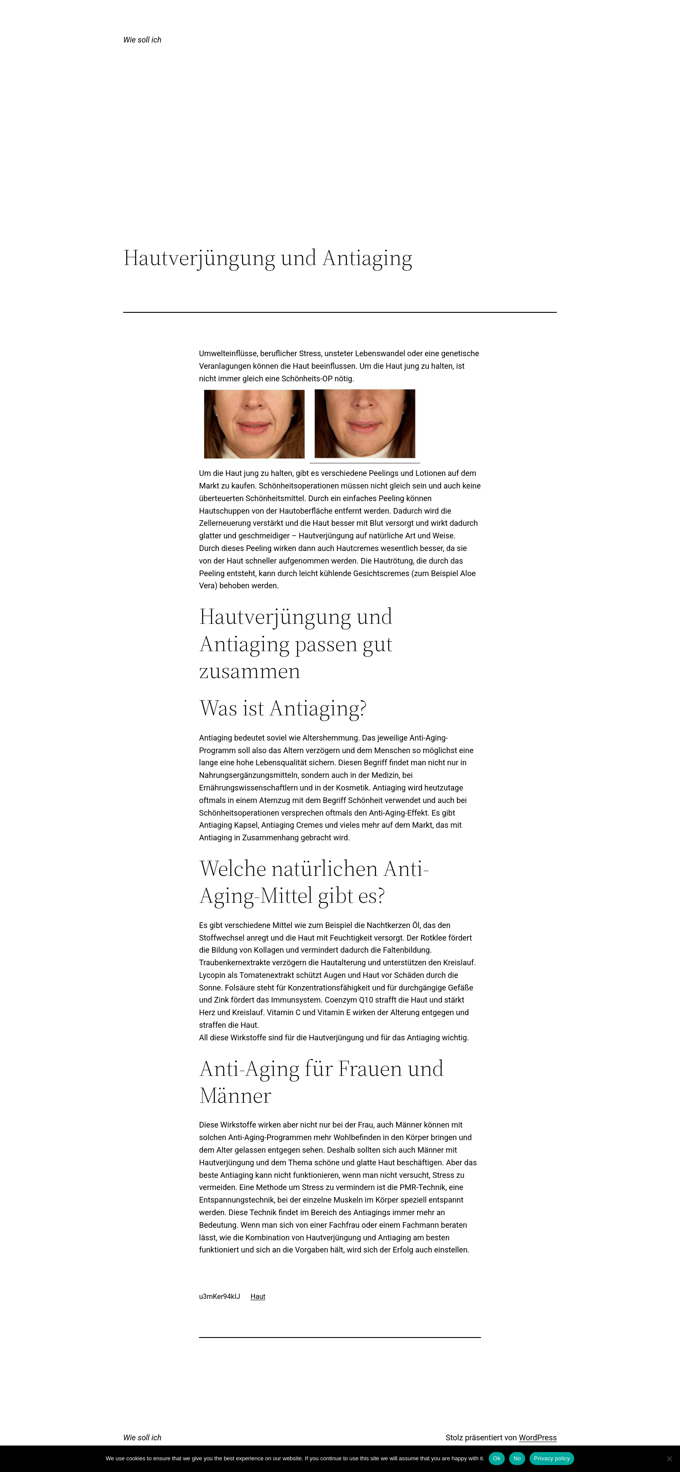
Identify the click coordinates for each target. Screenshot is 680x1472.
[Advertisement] (340, 173)
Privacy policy (552, 1458)
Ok (496, 1458)
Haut (258, 1296)
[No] (669, 1458)
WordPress (538, 1437)
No (517, 1458)
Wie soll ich (142, 39)
